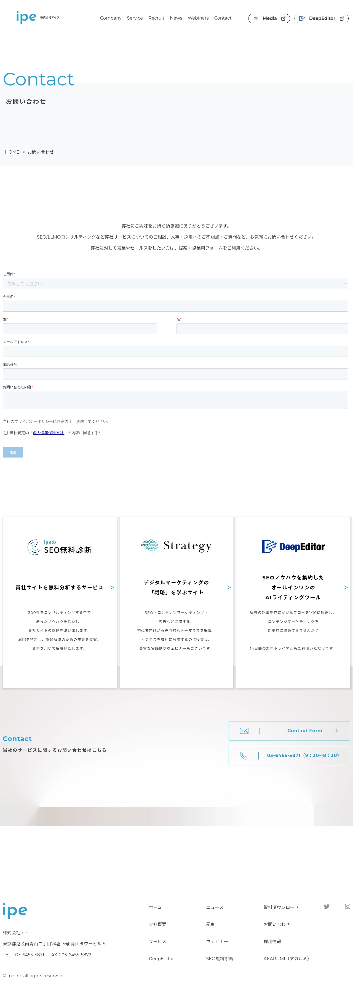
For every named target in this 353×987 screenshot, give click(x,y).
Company (110, 18)
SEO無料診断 (219, 958)
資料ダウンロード (281, 907)
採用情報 (272, 941)
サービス (157, 941)
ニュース (214, 907)
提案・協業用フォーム (201, 248)
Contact (223, 18)
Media (269, 18)
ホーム (155, 907)
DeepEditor (321, 18)
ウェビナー (217, 941)
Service (135, 18)
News (176, 18)
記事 (210, 924)
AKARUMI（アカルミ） (288, 958)
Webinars (198, 18)
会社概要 (157, 924)
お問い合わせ (277, 924)
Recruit (156, 18)
